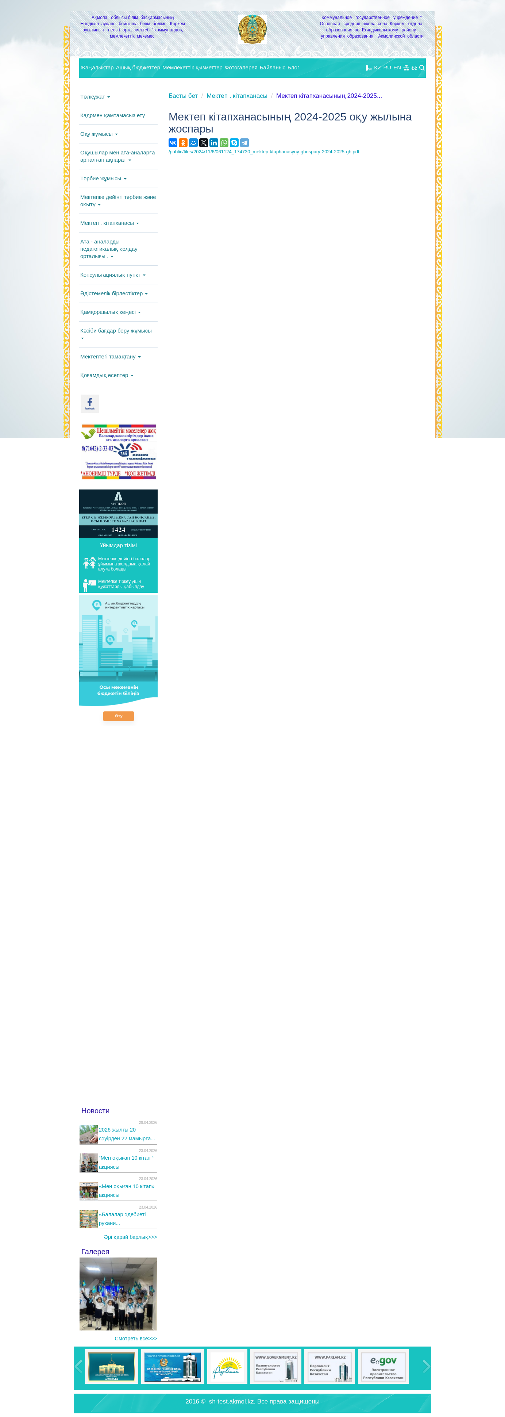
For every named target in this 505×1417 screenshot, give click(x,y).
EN (397, 67)
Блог (293, 67)
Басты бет (183, 95)
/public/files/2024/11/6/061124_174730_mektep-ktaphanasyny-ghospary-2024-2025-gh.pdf (264, 151)
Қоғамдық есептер (107, 375)
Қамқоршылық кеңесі (110, 312)
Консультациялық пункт (113, 275)
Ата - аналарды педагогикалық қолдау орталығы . (109, 248)
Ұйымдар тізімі (118, 545)
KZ (377, 67)
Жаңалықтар (97, 67)
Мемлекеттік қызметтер (192, 67)
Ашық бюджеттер (138, 67)
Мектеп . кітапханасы (109, 223)
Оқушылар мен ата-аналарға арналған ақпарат (117, 156)
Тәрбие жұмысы (103, 178)
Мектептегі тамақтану (110, 356)
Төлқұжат (95, 96)
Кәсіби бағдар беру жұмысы (116, 333)
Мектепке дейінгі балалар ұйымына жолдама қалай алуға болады (116, 564)
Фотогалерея (241, 67)
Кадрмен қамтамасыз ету (112, 115)
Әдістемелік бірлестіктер (114, 293)
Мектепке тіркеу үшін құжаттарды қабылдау (113, 585)
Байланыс (272, 67)
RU (387, 67)
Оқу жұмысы (99, 134)
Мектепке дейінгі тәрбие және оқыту (118, 200)
